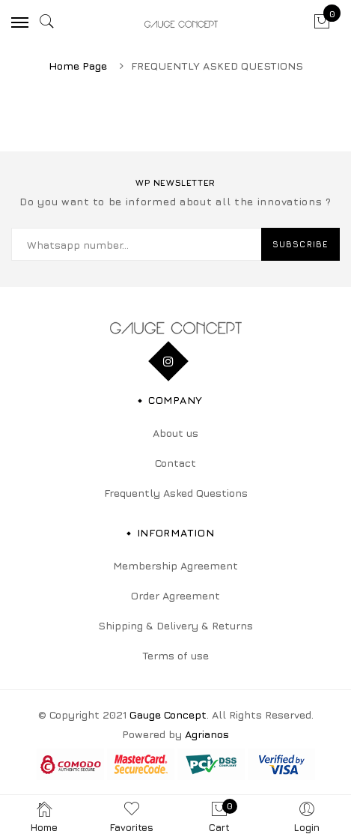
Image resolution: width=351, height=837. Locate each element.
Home (44, 816)
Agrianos (207, 734)
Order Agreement (175, 595)
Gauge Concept (168, 714)
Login (307, 816)
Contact (175, 462)
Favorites (131, 816)
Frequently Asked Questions (176, 492)
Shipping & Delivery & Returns (175, 625)
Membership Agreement (175, 565)
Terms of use (175, 655)
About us (175, 432)
